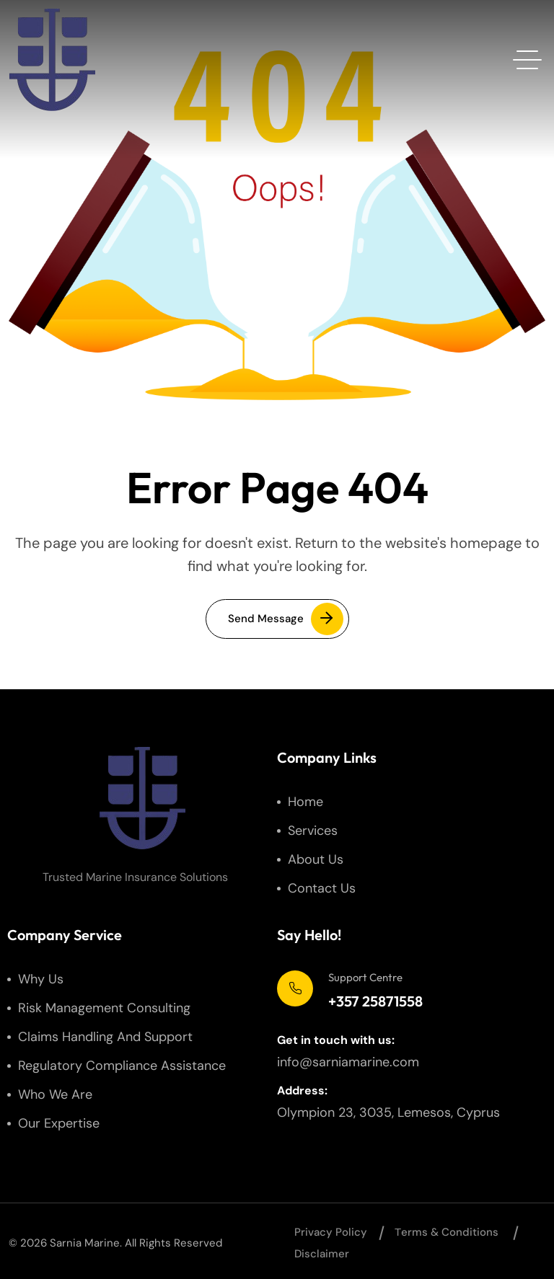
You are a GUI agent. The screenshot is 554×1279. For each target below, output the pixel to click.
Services (313, 830)
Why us (40, 979)
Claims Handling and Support (105, 1036)
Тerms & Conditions (446, 1232)
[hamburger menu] (527, 60)
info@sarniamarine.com (348, 1062)
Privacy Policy (330, 1232)
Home (305, 801)
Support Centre (365, 977)
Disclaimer (321, 1254)
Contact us (322, 888)
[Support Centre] (295, 988)
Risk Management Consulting (104, 1008)
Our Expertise (59, 1123)
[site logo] (52, 60)
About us (315, 859)
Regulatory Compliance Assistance (122, 1065)
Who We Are (55, 1094)
